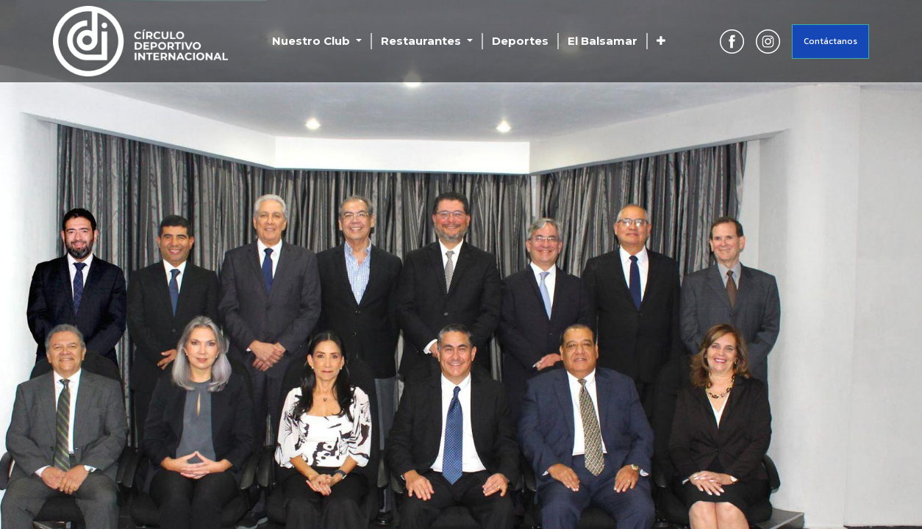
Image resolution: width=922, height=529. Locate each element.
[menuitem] (520, 41)
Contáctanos (830, 41)
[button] (661, 41)
